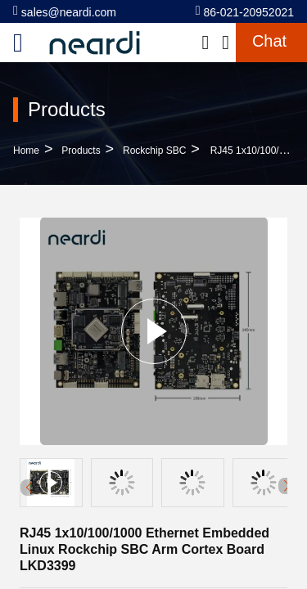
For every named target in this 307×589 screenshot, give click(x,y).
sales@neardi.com (64, 11)
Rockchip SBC (154, 150)
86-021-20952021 (245, 11)
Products (80, 150)
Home (26, 150)
